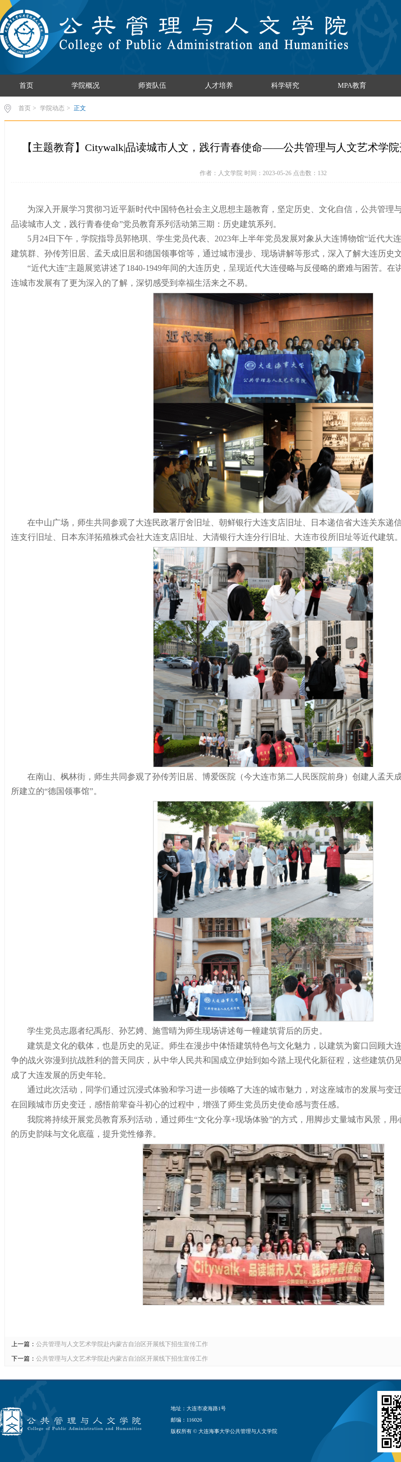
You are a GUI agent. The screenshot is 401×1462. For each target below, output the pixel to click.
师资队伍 (152, 85)
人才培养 (219, 85)
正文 (80, 108)
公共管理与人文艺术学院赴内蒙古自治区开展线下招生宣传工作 (122, 1344)
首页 (26, 85)
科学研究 (285, 85)
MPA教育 (352, 85)
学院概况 (86, 85)
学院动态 (52, 108)
